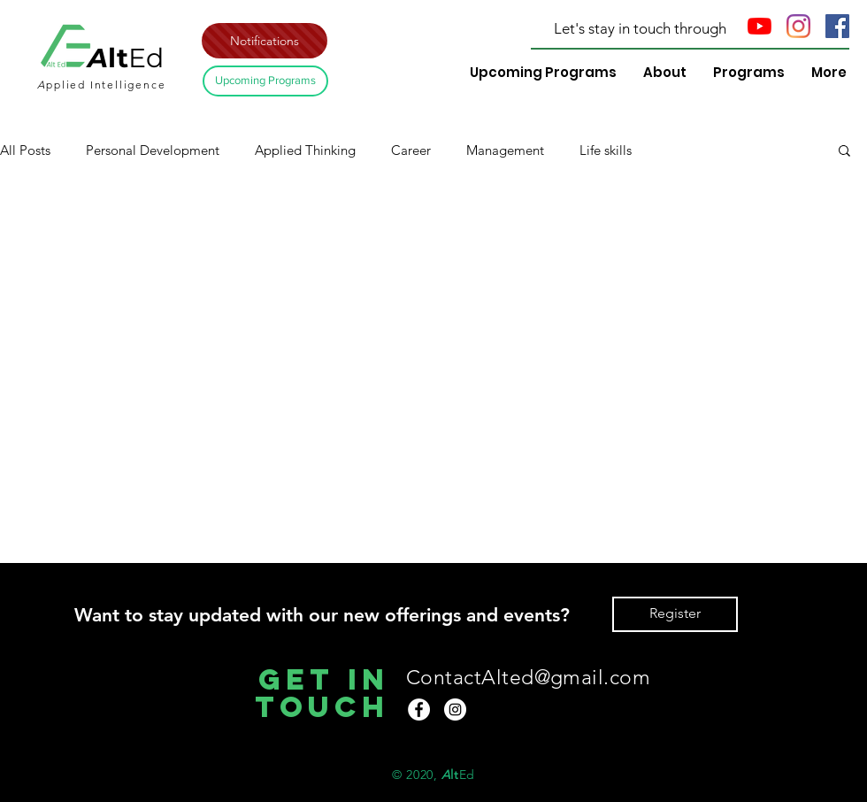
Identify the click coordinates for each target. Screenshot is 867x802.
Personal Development (152, 150)
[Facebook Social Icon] (837, 26)
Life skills (605, 150)
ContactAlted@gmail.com (528, 678)
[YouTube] (759, 26)
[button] (264, 40)
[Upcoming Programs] (265, 81)
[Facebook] (419, 709)
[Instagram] (798, 26)
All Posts (25, 150)
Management (505, 150)
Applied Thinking (305, 150)
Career (411, 150)
